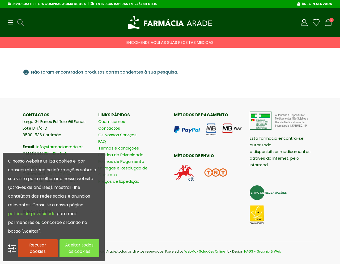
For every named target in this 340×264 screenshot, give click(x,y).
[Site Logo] (170, 22)
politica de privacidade (32, 214)
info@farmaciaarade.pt (59, 147)
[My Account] (304, 22)
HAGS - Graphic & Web (262, 251)
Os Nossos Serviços (117, 135)
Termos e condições (118, 148)
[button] (12, 22)
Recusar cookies (37, 248)
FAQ (102, 141)
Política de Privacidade (120, 154)
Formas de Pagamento (121, 161)
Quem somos (111, 121)
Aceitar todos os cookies (79, 248)
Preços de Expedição (118, 181)
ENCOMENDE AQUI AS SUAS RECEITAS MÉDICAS (170, 42)
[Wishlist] (316, 22)
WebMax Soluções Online (204, 251)
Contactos (109, 128)
